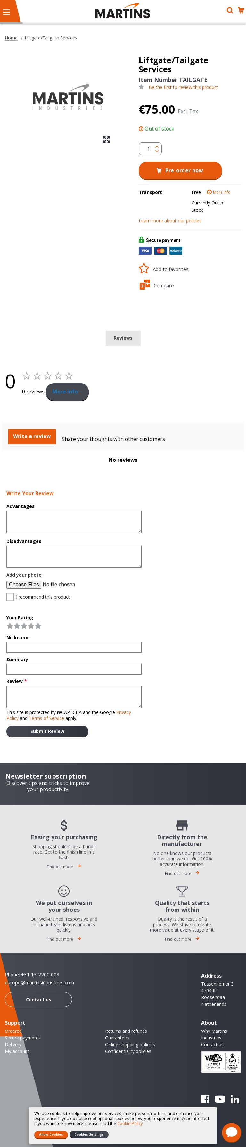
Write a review (32, 436)
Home (11, 38)
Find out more (64, 866)
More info (65, 391)
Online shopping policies (130, 1044)
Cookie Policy (130, 1123)
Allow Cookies (51, 1134)
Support (15, 1022)
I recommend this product (43, 596)
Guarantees (117, 1038)
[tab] (123, 338)
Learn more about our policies (170, 221)
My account (17, 1051)
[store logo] (122, 10)
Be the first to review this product (183, 87)
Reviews (123, 338)
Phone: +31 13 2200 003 (32, 974)
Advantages (20, 506)
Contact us (38, 999)
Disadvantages (23, 541)
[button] (106, 139)
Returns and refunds (126, 1031)
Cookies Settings (89, 1134)
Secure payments (23, 1038)
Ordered (13, 1031)
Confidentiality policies (128, 1051)
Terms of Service (46, 718)
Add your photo (24, 575)
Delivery (13, 1044)
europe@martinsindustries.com (39, 982)
